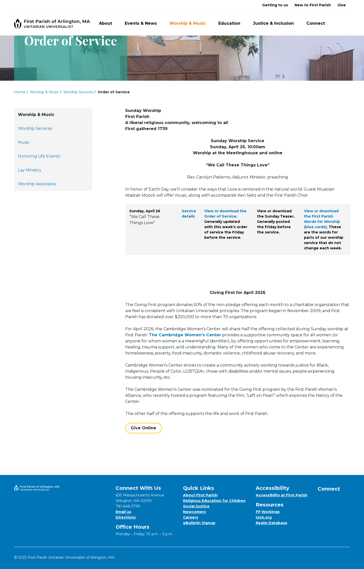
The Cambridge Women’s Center (185, 335)
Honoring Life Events (39, 156)
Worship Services (78, 92)
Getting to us (275, 5)
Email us (123, 512)
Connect (318, 23)
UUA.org (264, 517)
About (108, 23)
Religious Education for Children (214, 500)
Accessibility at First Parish (281, 495)
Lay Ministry (29, 170)
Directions (126, 517)
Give (341, 5)
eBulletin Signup (199, 523)
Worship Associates (37, 184)
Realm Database (271, 523)
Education (232, 23)
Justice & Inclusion (276, 23)
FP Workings (268, 512)
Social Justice (196, 506)
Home (19, 92)
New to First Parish (313, 5)
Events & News (144, 23)
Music (24, 142)
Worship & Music (190, 23)
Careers (190, 517)
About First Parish (200, 495)
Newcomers (194, 512)
